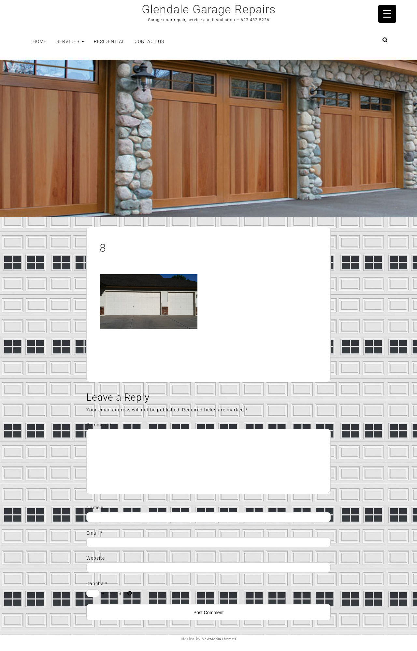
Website (95, 558)
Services (70, 41)
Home (40, 41)
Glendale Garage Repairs (209, 9)
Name (94, 507)
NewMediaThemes (219, 639)
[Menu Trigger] (387, 14)
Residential (109, 41)
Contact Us (149, 41)
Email (94, 533)
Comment (99, 424)
